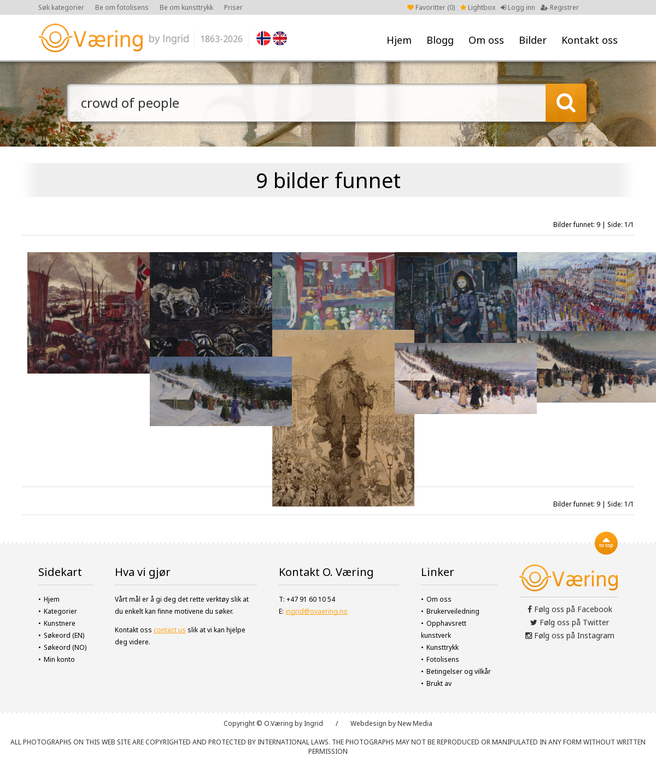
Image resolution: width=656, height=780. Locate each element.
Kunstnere (59, 623)
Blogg (440, 39)
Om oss (486, 39)
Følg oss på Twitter (569, 622)
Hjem (399, 39)
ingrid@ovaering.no (316, 611)
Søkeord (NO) (65, 647)
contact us (170, 630)
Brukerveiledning (452, 611)
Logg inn (518, 7)
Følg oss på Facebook (570, 609)
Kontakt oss (589, 39)
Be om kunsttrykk (186, 7)
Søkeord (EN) (64, 635)
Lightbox (477, 7)
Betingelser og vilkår (458, 671)
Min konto (59, 659)
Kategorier (60, 611)
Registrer (560, 7)
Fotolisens (442, 659)
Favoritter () (431, 7)
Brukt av (439, 683)
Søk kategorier (61, 7)
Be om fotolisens (122, 7)
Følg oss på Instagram (569, 635)
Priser (233, 7)
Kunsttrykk (442, 647)
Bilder (533, 39)
